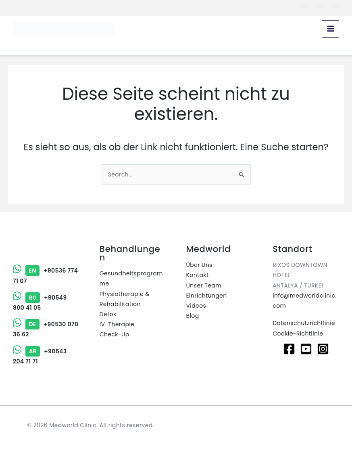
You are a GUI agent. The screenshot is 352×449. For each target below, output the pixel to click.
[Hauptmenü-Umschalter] (330, 29)
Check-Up (114, 334)
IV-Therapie (117, 324)
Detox (108, 314)
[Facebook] (289, 349)
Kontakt (197, 275)
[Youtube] (306, 349)
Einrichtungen (206, 296)
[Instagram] (323, 349)
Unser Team (204, 285)
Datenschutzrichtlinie (304, 323)
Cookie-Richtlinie (298, 333)
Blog (192, 316)
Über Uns (199, 265)
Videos (196, 306)
